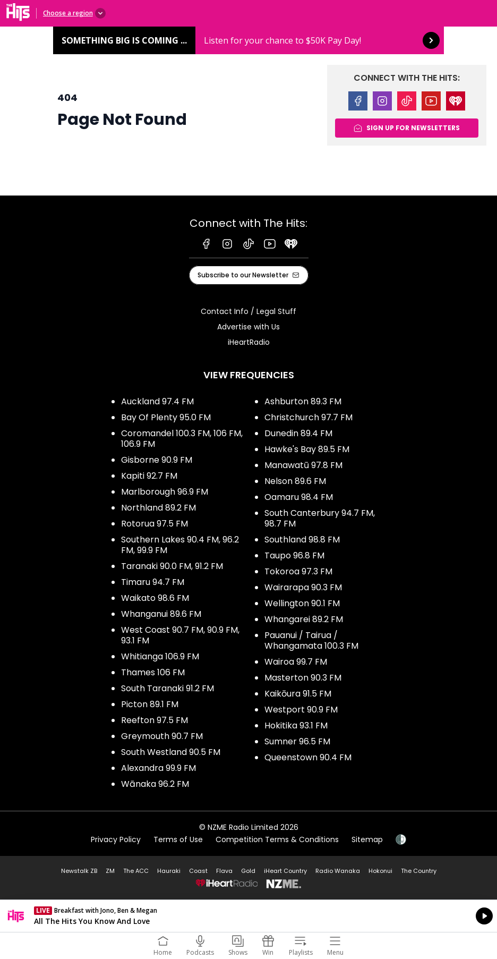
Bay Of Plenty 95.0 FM (166, 417)
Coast (198, 871)
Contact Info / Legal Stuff (248, 311)
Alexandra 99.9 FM (158, 768)
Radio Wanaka (337, 871)
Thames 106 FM (153, 672)
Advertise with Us (248, 326)
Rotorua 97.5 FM (154, 523)
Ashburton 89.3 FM (302, 401)
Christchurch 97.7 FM (308, 417)
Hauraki (169, 871)
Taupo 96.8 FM (294, 555)
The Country (418, 871)
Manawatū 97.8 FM (303, 465)
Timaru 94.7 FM (152, 582)
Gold (248, 871)
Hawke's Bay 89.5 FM (306, 449)
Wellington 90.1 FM (302, 603)
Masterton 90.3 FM (302, 678)
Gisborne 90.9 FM (156, 460)
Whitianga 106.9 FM (160, 656)
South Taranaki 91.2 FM (167, 688)
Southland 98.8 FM (302, 539)
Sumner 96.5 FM (297, 741)
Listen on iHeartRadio (248, 916)
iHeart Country (285, 871)
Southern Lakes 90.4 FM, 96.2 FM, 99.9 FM (180, 544)
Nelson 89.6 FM (295, 481)
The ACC (136, 871)
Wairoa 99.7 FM (295, 662)
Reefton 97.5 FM (154, 720)
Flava (224, 871)
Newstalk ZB (79, 871)
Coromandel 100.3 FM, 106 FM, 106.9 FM (182, 438)
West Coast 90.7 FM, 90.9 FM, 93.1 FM (180, 635)
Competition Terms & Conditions (277, 839)
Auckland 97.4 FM (157, 401)
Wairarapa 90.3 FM (303, 587)
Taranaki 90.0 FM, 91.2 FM (172, 566)
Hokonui (380, 871)
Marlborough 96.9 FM (164, 492)
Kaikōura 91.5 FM (297, 694)
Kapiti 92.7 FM (149, 476)
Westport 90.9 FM (301, 709)
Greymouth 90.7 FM (162, 736)
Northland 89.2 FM (158, 508)
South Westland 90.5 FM (170, 752)
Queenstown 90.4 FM (308, 757)
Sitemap (367, 839)
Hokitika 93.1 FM (296, 725)
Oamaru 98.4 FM (298, 497)
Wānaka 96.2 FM (155, 784)
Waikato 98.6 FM (155, 598)
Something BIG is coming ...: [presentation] (248, 40)
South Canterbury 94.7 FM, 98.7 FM (319, 518)
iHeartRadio (249, 342)
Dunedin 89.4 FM (298, 433)
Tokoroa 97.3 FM (298, 571)
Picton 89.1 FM (149, 704)
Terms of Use (178, 839)
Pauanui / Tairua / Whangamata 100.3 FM (311, 640)
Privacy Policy (116, 839)
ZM (110, 871)
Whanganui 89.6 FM (161, 614)
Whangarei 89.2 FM (303, 619)
